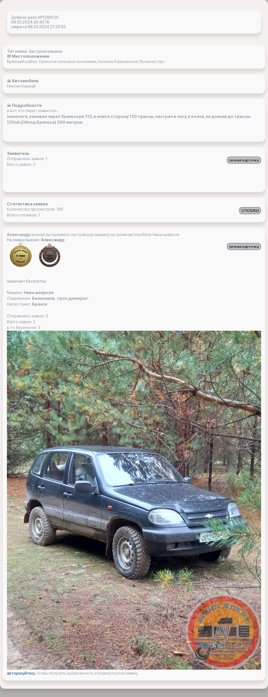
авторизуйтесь (21, 673)
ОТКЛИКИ (250, 210)
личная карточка (244, 160)
